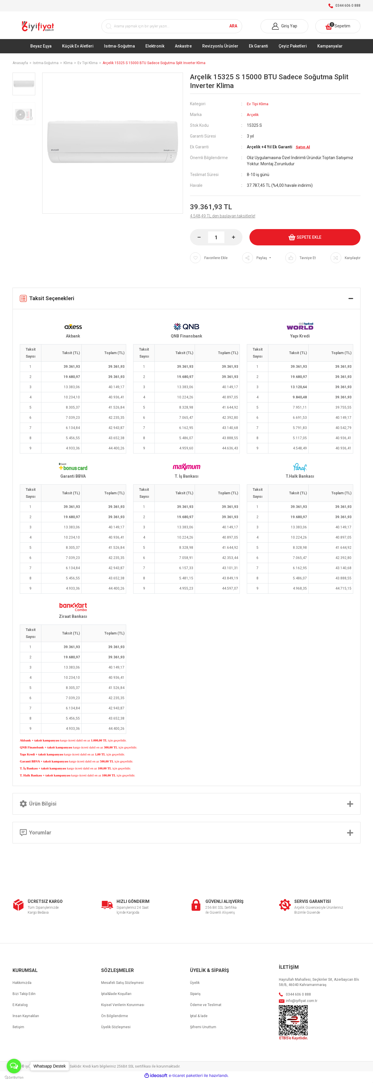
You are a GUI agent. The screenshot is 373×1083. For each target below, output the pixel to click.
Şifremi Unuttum (203, 1030)
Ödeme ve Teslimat (205, 1008)
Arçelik (253, 117)
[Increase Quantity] (233, 240)
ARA (233, 28)
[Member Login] (284, 28)
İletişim (18, 1030)
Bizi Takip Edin (24, 997)
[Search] (171, 28)
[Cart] (337, 28)
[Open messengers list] (14, 1066)
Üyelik (195, 986)
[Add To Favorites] (209, 261)
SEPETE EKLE (304, 240)
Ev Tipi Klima (258, 107)
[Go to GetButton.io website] (14, 1077)
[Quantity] (216, 240)
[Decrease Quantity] (199, 240)
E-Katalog (20, 1008)
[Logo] (39, 28)
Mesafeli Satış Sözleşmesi (122, 986)
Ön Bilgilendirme (114, 1019)
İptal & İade (198, 1019)
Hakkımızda (22, 986)
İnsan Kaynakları (26, 1019)
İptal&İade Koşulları (116, 997)
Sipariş (195, 997)
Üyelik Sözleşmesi (116, 1030)
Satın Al (303, 150)
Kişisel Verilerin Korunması (122, 1008)
